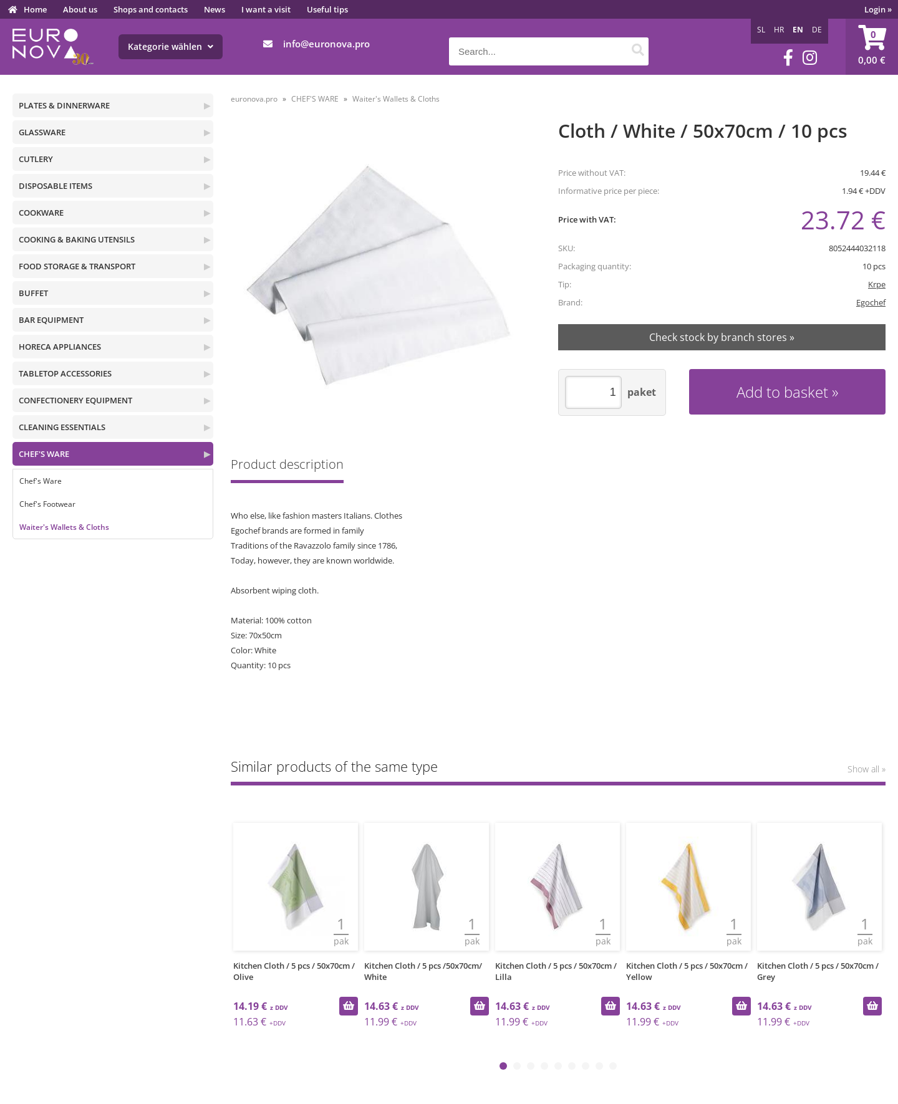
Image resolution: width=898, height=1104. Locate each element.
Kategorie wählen (170, 46)
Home (35, 9)
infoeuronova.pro (326, 43)
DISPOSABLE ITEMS (55, 185)
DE (817, 29)
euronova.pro (254, 99)
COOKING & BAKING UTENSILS (77, 239)
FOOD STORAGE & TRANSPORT (77, 266)
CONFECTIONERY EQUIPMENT (75, 400)
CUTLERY (36, 159)
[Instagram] (810, 58)
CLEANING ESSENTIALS (62, 427)
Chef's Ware (40, 481)
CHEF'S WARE (44, 453)
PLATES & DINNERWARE (64, 105)
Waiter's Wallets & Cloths (64, 527)
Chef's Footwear (47, 504)
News (214, 9)
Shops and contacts (150, 9)
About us (80, 9)
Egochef (871, 302)
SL (761, 29)
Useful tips (327, 9)
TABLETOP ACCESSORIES (65, 373)
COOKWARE (41, 212)
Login (878, 9)
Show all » (866, 769)
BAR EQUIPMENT (51, 319)
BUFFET (33, 293)
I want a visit (266, 9)
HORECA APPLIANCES (60, 346)
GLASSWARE (42, 132)
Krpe (877, 284)
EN (798, 29)
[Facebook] (788, 58)
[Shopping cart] (872, 47)
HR (779, 29)
